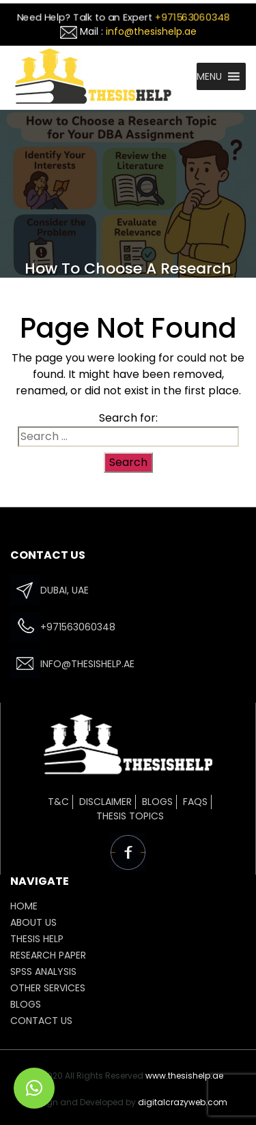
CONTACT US (41, 1020)
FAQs (195, 801)
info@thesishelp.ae (151, 31)
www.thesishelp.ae (184, 1075)
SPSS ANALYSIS (43, 971)
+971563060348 (192, 17)
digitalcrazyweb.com (182, 1102)
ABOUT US (33, 922)
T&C (58, 801)
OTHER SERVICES (47, 988)
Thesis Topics (130, 816)
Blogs (157, 801)
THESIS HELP (36, 939)
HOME (24, 906)
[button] (209, 76)
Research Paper (48, 955)
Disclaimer (105, 801)
